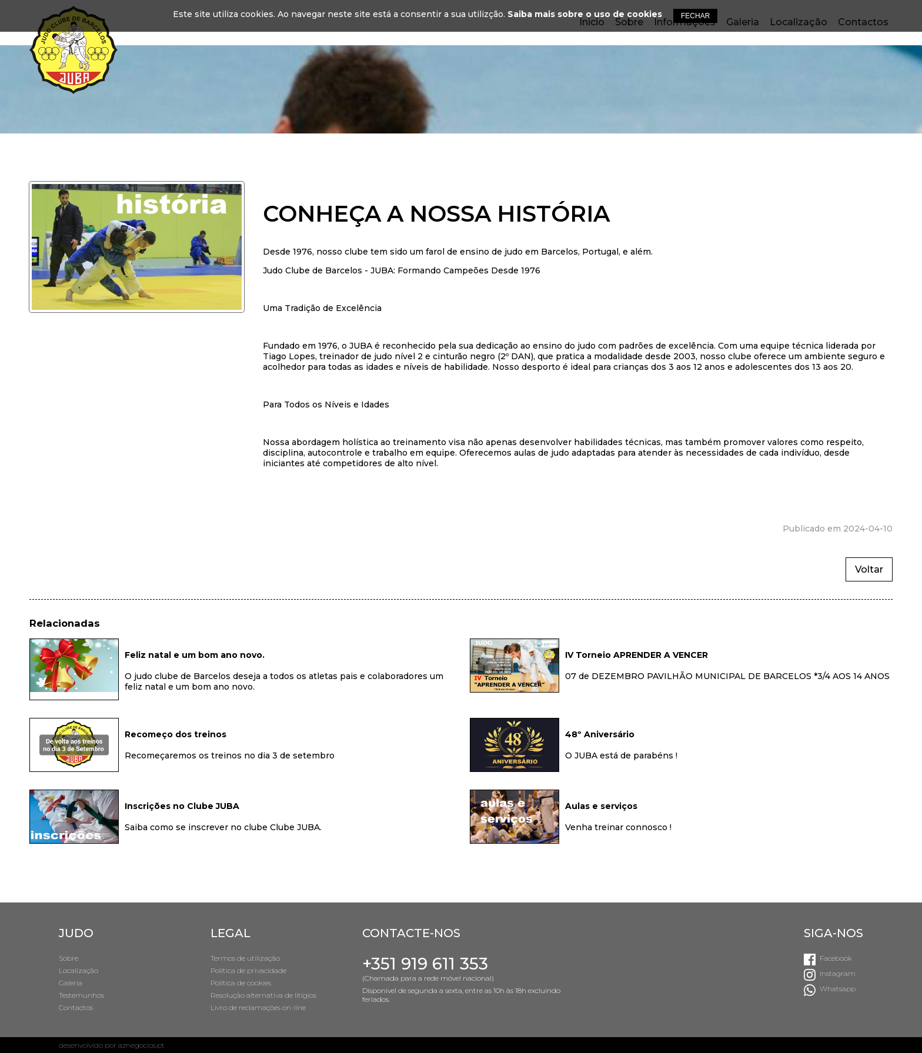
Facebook (836, 958)
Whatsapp (838, 988)
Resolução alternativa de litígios (263, 995)
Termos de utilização (245, 958)
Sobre (68, 958)
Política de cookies (241, 982)
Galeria (70, 982)
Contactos (76, 1007)
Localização (78, 970)
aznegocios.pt (141, 1045)
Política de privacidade (248, 970)
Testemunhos (81, 995)
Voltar (869, 569)
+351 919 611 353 (425, 964)
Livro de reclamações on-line (258, 1007)
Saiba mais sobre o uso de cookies (584, 14)
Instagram (838, 973)
